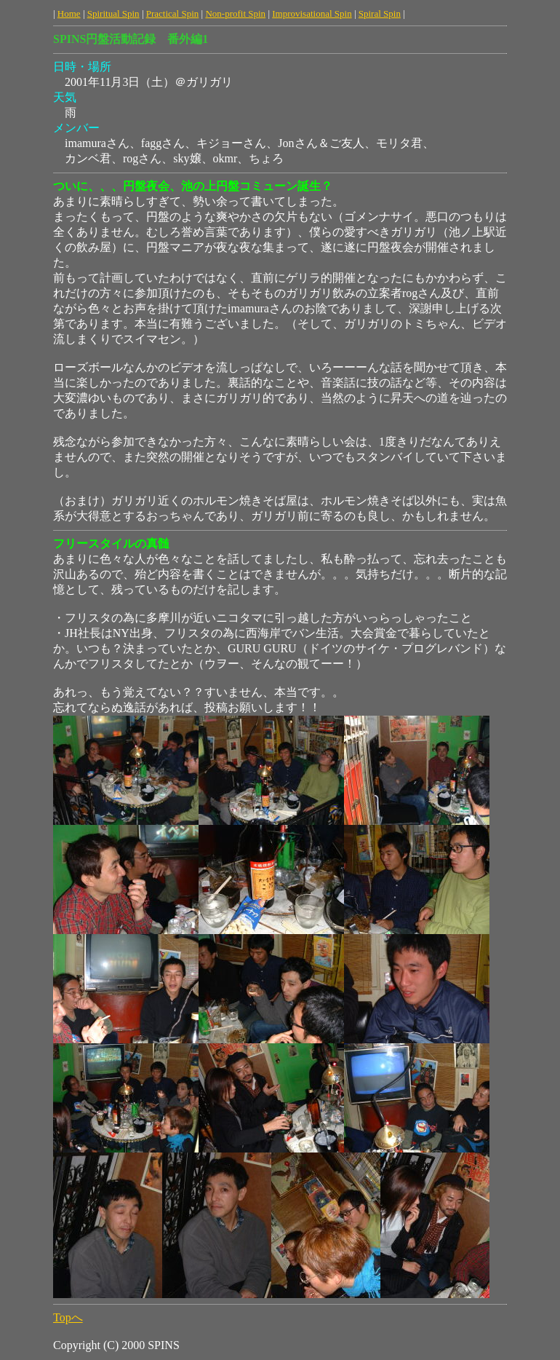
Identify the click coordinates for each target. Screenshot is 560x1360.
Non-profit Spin (235, 13)
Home (69, 13)
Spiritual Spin (113, 13)
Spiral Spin (380, 13)
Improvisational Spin (311, 13)
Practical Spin (172, 13)
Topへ (68, 1317)
